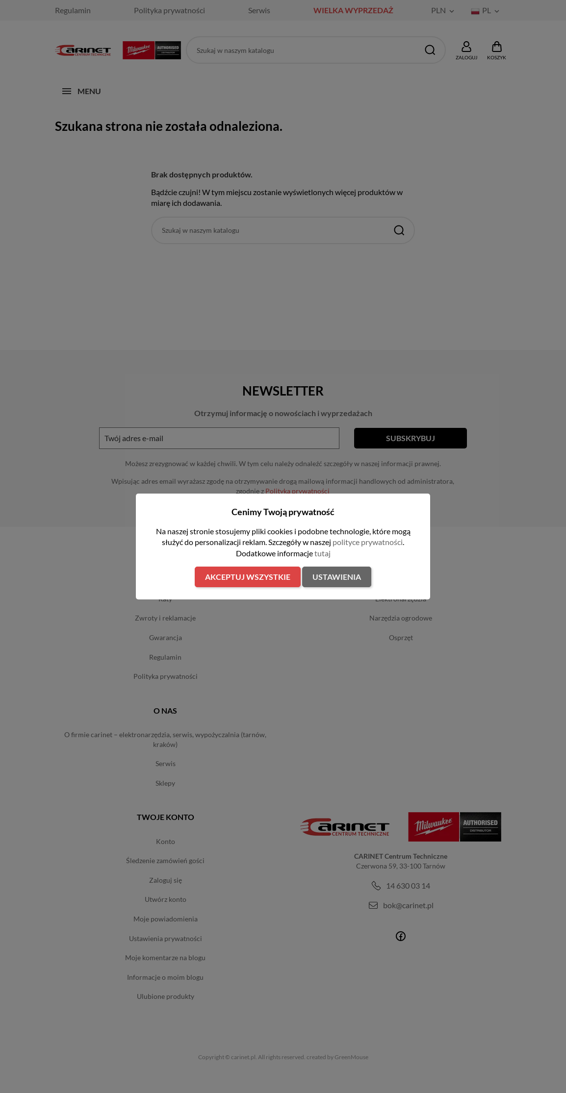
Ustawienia (336, 576)
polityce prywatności (368, 541)
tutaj (322, 553)
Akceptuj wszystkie (247, 576)
